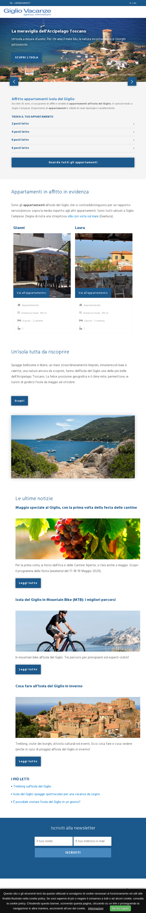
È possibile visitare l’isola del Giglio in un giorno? (46, 802)
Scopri (20, 401)
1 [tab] (94, 77)
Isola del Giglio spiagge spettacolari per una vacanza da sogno (57, 794)
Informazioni (95, 908)
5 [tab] (130, 77)
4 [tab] (121, 77)
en (135, 3)
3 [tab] (112, 77)
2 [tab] (103, 77)
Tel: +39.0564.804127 (20, 3)
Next (132, 81)
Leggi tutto (28, 583)
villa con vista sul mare (83, 216)
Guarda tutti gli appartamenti (73, 162)
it (130, 3)
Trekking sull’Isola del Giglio (32, 786)
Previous (14, 81)
